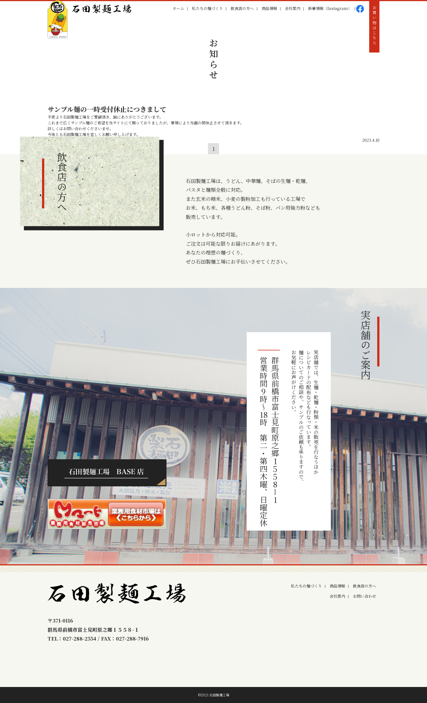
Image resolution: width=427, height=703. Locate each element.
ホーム (178, 8)
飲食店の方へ (242, 8)
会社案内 (292, 8)
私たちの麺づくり (207, 8)
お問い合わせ (364, 596)
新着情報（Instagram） (330, 8)
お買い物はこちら (374, 26)
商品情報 (269, 8)
